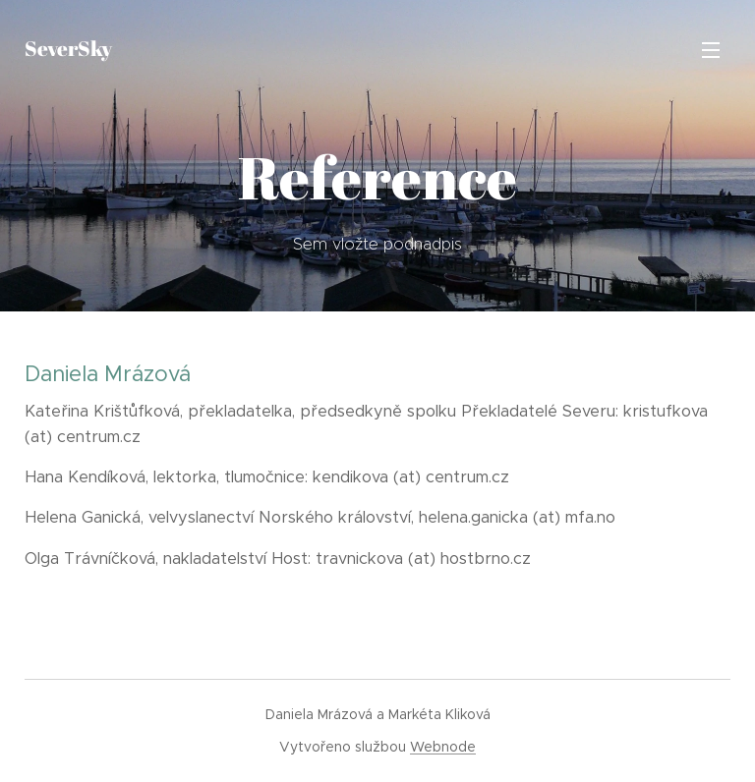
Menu (711, 50)
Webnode (443, 746)
